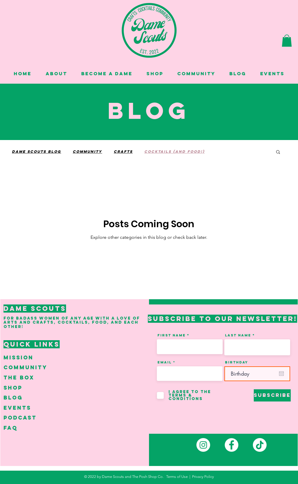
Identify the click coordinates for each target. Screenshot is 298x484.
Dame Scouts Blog (36, 151)
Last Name (238, 335)
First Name (171, 335)
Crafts (123, 151)
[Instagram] (203, 445)
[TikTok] (260, 445)
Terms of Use (177, 476)
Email (164, 362)
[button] (287, 41)
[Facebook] (231, 445)
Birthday (236, 362)
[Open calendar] (281, 373)
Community (87, 151)
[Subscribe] (272, 395)
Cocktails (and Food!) (174, 151)
